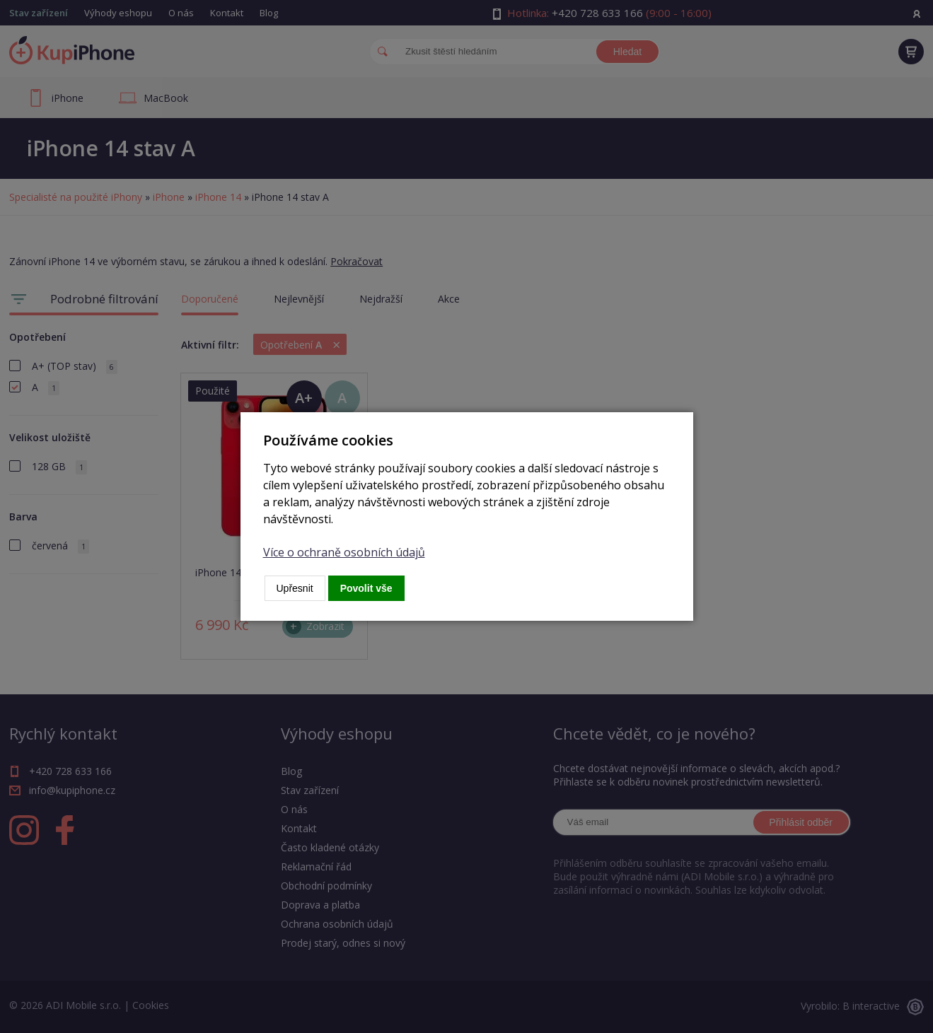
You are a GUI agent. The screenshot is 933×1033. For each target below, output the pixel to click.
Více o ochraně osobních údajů (344, 552)
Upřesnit (295, 588)
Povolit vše (366, 588)
